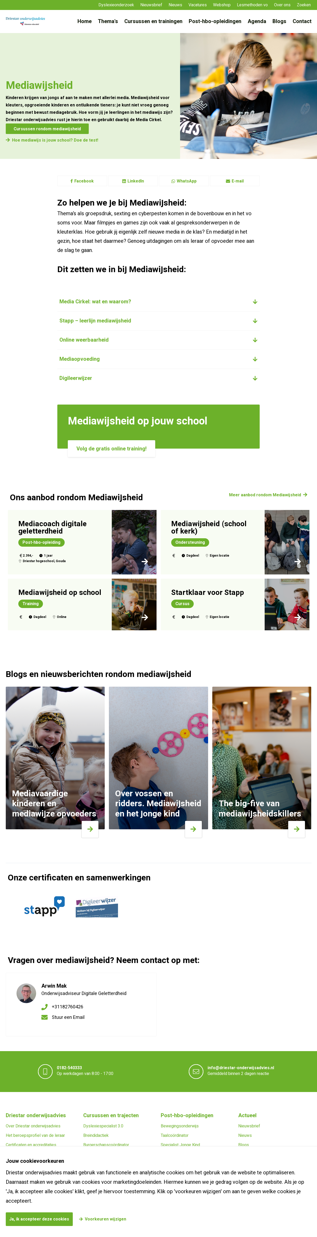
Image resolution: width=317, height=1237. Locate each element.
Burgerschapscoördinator (106, 1145)
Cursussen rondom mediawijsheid (47, 129)
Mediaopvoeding (79, 359)
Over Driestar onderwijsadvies (33, 1126)
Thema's (108, 21)
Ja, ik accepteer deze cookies (39, 1219)
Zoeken (304, 5)
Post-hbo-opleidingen (215, 21)
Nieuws (175, 5)
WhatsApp (184, 181)
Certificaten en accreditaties (31, 1145)
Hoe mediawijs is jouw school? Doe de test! (55, 140)
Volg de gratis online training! (111, 449)
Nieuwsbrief (151, 5)
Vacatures (197, 5)
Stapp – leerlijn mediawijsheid (95, 321)
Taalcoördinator (174, 1135)
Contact (302, 21)
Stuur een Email (68, 1017)
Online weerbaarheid (84, 340)
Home (84, 21)
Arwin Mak (54, 986)
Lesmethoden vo (252, 5)
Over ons (282, 5)
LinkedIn (133, 181)
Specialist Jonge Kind (180, 1145)
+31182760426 (67, 1006)
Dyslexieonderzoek (116, 5)
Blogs (279, 21)
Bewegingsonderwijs (180, 1126)
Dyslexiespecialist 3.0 (103, 1126)
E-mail (235, 181)
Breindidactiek (96, 1135)
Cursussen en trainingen (153, 21)
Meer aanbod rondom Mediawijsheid (265, 495)
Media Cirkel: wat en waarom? (95, 301)
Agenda (257, 21)
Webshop (222, 5)
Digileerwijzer (75, 378)
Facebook (82, 181)
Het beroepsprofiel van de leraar (35, 1135)
